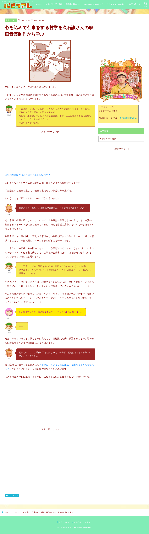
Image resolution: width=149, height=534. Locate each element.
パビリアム (69, 527)
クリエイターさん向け (116, 4)
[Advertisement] (50, 153)
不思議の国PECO (73, 4)
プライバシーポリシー (82, 522)
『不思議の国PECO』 (127, 118)
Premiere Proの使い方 (93, 4)
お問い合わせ (134, 4)
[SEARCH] (145, 4)
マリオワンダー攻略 (53, 4)
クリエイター (11, 20)
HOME (39, 4)
